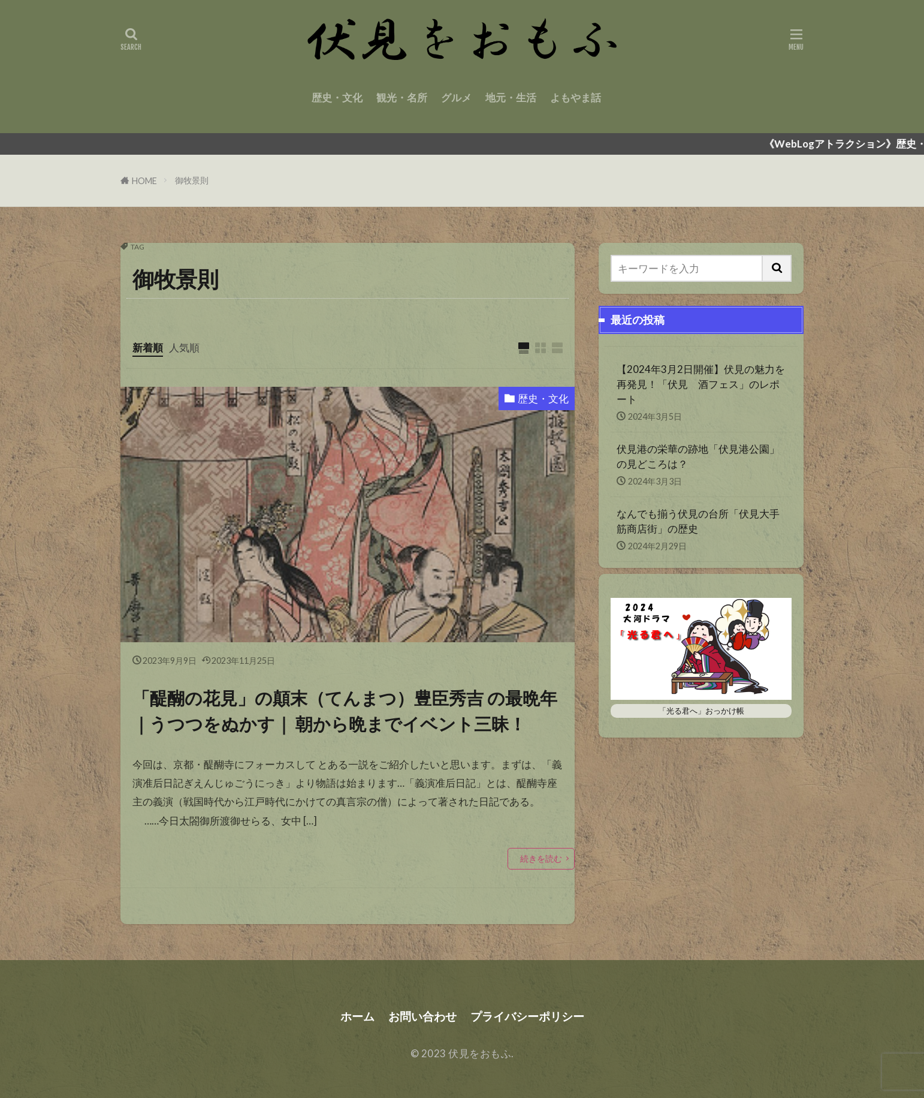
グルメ (456, 97)
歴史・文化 (337, 97)
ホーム (357, 1016)
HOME (144, 181)
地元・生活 (510, 97)
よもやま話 (575, 97)
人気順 (184, 347)
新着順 (147, 347)
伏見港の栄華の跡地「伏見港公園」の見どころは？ (698, 456)
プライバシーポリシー (527, 1016)
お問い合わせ (422, 1016)
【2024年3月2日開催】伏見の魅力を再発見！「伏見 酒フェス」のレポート (701, 384)
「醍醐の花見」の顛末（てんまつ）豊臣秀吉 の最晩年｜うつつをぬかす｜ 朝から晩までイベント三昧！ (344, 711)
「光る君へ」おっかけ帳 (701, 710)
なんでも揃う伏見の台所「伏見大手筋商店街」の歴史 (698, 521)
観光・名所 (401, 97)
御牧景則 (192, 180)
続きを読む (541, 858)
